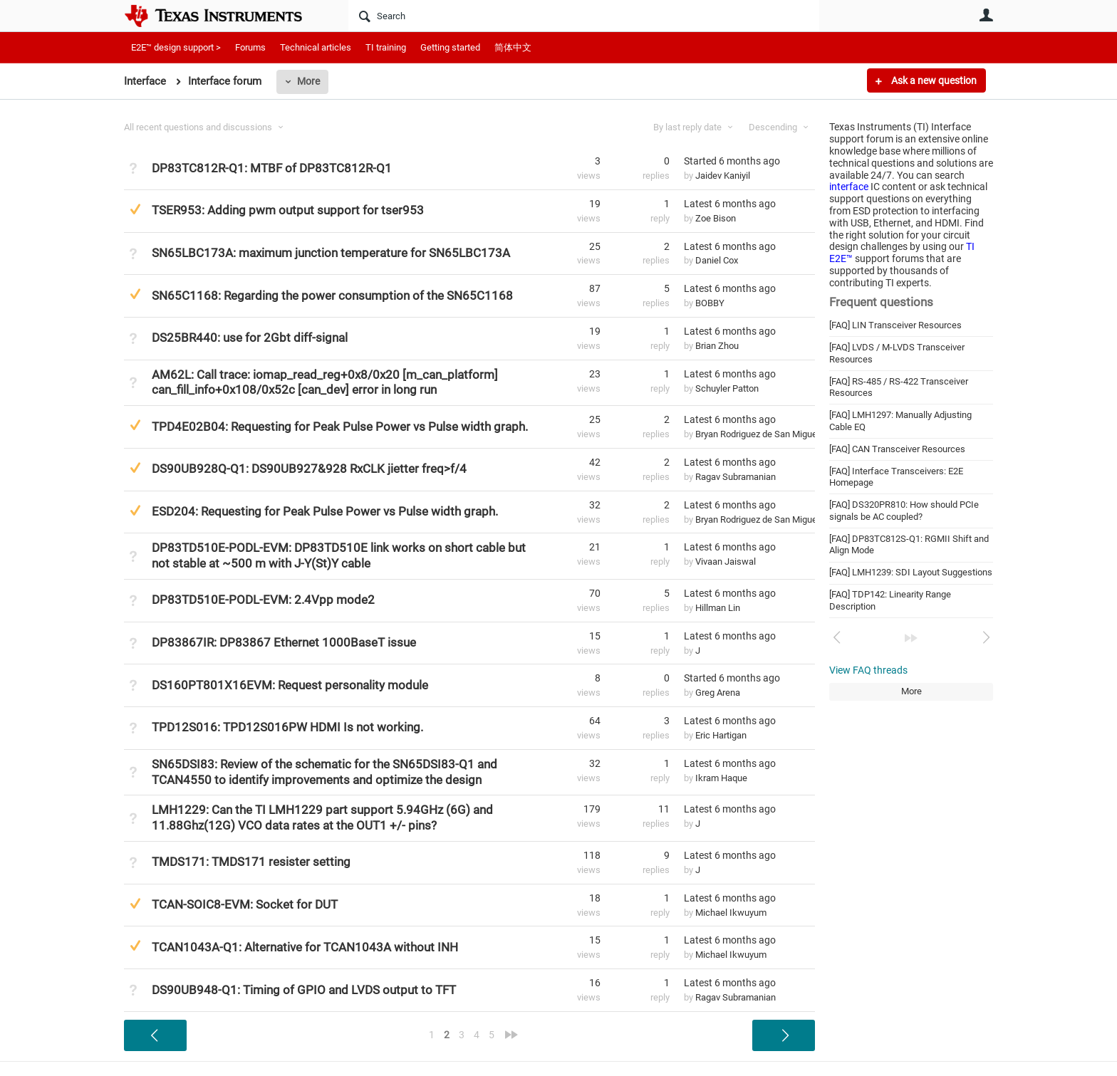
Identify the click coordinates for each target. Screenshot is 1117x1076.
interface (848, 186)
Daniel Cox (716, 260)
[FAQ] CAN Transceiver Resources (897, 449)
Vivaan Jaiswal (725, 561)
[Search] (583, 15)
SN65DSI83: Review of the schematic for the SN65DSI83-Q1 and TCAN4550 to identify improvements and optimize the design (324, 772)
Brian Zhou (717, 345)
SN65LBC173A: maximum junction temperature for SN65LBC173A (331, 253)
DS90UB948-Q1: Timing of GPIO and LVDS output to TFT (304, 990)
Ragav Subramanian (735, 476)
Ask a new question (933, 80)
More (308, 81)
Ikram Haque (721, 778)
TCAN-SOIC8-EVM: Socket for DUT (245, 904)
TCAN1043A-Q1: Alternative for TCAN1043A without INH (305, 947)
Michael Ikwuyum (731, 912)
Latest (730, 203)
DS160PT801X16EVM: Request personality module (290, 685)
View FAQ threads (868, 670)
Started (732, 161)
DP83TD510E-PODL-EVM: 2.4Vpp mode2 (263, 599)
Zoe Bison (715, 218)
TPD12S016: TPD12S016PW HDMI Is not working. (287, 727)
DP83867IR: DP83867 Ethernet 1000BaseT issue (284, 642)
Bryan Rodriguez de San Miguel (757, 434)
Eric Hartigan (721, 735)
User (986, 15)
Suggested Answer (135, 209)
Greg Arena (717, 692)
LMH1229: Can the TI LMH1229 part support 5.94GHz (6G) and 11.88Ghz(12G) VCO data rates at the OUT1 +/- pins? (322, 817)
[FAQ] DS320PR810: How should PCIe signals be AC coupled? (904, 510)
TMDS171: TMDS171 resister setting (251, 862)
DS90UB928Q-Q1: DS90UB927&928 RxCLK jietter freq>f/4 (309, 468)
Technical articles (315, 47)
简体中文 (512, 47)
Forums (250, 47)
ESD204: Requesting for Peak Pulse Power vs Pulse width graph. (325, 511)
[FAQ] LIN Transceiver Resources (895, 325)
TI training (385, 47)
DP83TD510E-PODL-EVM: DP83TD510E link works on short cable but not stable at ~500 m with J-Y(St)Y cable (339, 555)
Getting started (450, 47)
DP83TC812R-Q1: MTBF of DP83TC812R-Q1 (272, 168)
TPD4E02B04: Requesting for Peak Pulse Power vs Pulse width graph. (340, 426)
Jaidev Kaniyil (722, 175)
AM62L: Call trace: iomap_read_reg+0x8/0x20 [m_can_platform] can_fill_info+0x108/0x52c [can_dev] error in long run (325, 382)
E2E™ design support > (176, 47)
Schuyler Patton (727, 388)
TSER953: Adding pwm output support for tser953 (288, 210)
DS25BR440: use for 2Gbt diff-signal (250, 337)
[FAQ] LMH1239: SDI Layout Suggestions (910, 572)
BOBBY (709, 303)
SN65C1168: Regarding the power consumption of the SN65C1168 (332, 295)
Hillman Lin (717, 607)
